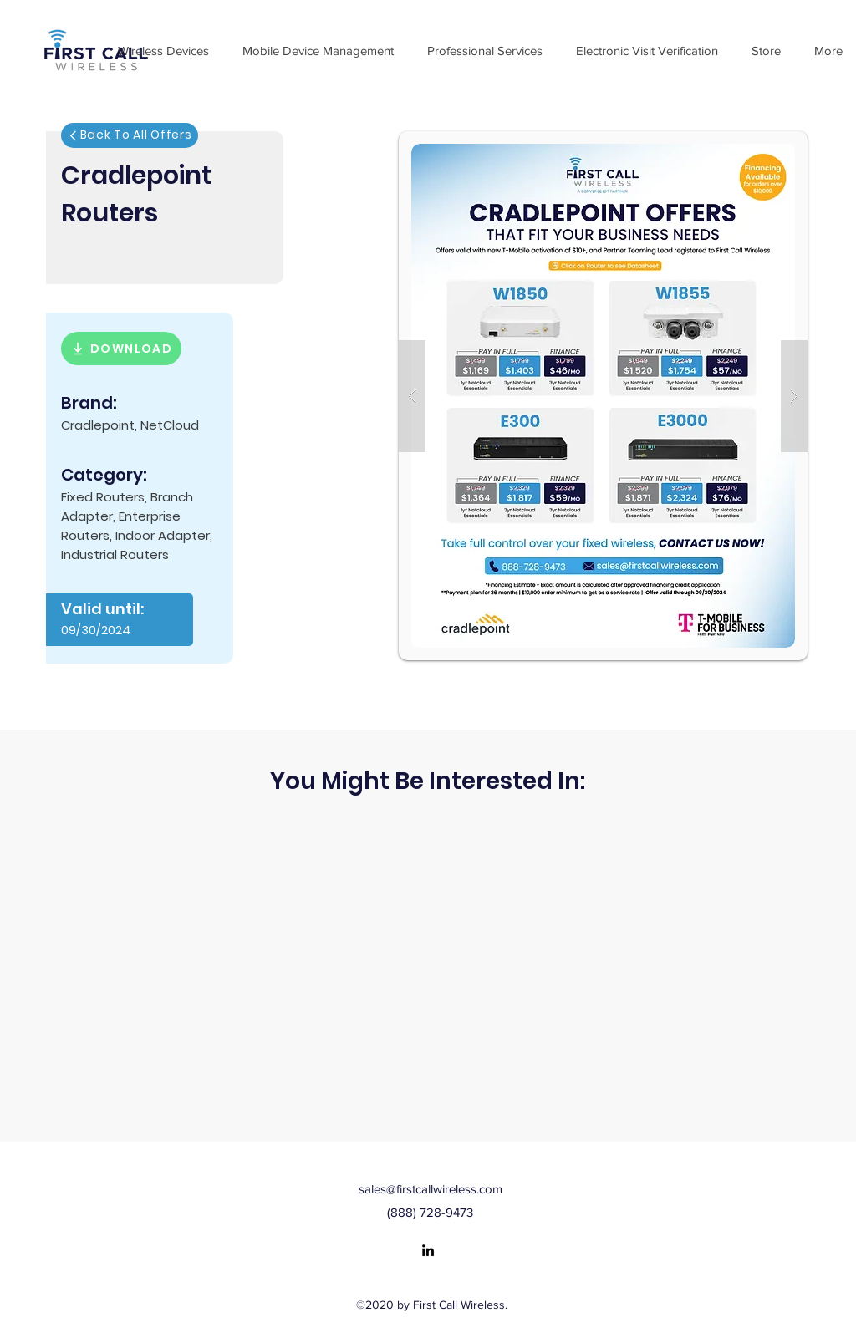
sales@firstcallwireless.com (430, 1189)
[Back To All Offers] (129, 135)
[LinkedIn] (428, 1250)
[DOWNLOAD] (121, 348)
